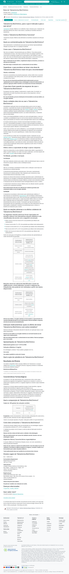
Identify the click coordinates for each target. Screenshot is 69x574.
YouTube (49, 527)
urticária (35, 109)
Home (6, 6)
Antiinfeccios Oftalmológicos (20, 14)
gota (32, 409)
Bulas (18, 535)
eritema (27, 109)
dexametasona (23, 195)
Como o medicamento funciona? (21, 20)
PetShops (61, 527)
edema (31, 264)
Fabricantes (19, 541)
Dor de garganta (21, 3)
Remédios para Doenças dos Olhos (15, 6)
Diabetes (26, 3)
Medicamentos (20, 520)
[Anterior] (3, 20)
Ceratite (12, 488)
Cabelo (60, 529)
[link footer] (24, 567)
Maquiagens (61, 525)
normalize (11, 153)
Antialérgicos (14, 3)
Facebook (49, 523)
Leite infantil (38, 3)
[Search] (48, 2)
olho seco (26, 269)
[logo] (4, 2)
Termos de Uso (35, 528)
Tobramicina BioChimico (34, 6)
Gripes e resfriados (6, 3)
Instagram (49, 525)
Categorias (19, 525)
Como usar (43, 20)
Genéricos (51, 3)
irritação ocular (13, 138)
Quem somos (6, 520)
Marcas (19, 539)
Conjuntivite (6, 488)
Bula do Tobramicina (18, 494)
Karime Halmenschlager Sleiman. (27, 17)
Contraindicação (34, 20)
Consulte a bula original (9, 497)
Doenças (19, 537)
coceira (32, 304)
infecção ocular (7, 137)
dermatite (27, 277)
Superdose (50, 20)
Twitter (48, 521)
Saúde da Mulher (44, 3)
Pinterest (49, 529)
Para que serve (8, 20)
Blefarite (16, 488)
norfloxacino (13, 365)
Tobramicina (25, 6)
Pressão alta (32, 3)
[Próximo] (66, 20)
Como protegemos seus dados (34, 531)
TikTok (48, 531)
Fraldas (60, 523)
